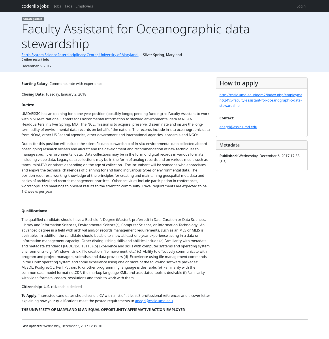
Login (301, 6)
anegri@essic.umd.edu (154, 300)
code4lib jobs (35, 6)
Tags (68, 6)
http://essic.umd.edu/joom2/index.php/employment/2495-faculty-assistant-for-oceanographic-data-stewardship (261, 100)
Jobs (57, 6)
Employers (84, 6)
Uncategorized (32, 19)
